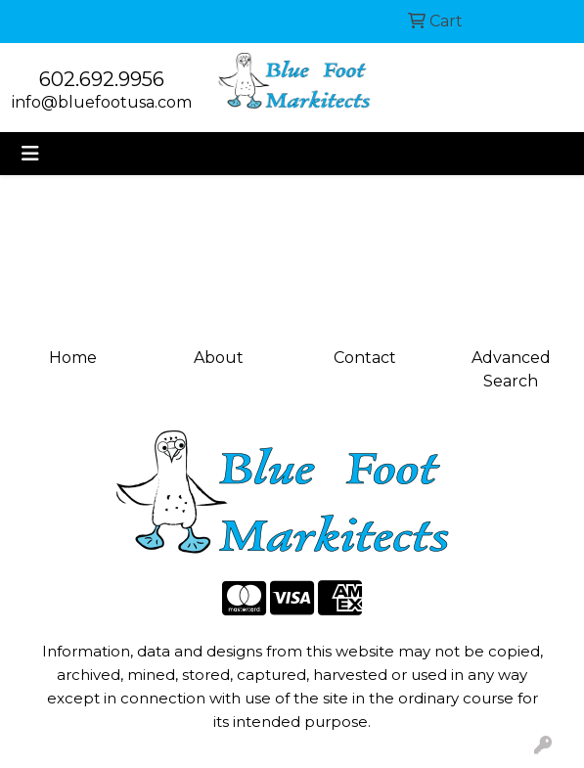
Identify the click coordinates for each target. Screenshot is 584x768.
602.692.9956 (101, 79)
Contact (365, 357)
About (219, 357)
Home (73, 357)
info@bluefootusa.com (102, 102)
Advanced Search (511, 369)
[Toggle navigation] (30, 153)
